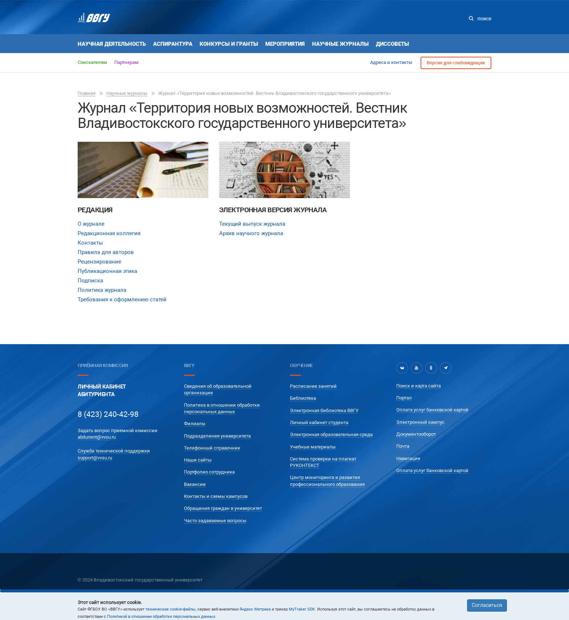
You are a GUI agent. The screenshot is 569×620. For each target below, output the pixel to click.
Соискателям (92, 62)
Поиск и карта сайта (418, 385)
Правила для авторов (106, 252)
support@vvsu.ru (95, 457)
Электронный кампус (420, 422)
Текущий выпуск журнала (252, 224)
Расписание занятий (313, 386)
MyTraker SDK (302, 609)
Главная (86, 93)
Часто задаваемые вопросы (215, 520)
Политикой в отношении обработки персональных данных (161, 616)
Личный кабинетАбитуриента (102, 390)
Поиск (480, 18)
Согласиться (487, 605)
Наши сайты (198, 460)
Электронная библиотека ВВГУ (324, 410)
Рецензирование (99, 261)
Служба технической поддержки (114, 451)
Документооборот (416, 434)
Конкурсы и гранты (229, 44)
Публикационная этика (107, 271)
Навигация (408, 458)
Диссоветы (392, 44)
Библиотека (303, 398)
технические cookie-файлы (171, 609)
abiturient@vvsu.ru (97, 437)
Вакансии (195, 484)
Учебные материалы (313, 447)
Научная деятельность (112, 44)
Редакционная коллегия (109, 233)
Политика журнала (102, 290)
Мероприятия (285, 44)
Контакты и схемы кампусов (215, 496)
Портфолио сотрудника (209, 472)
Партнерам (126, 62)
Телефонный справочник (212, 448)
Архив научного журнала (251, 233)
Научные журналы (340, 44)
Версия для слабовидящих (456, 62)
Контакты (90, 242)
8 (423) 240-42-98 (108, 414)
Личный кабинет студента (319, 422)
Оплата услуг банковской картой (432, 409)
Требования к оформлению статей (122, 299)
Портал (404, 397)
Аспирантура (172, 44)
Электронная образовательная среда (331, 434)
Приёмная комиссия (103, 365)
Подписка (90, 280)
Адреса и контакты (391, 62)
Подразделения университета (217, 436)
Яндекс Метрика (255, 609)
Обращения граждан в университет (223, 508)
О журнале (91, 224)
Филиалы (194, 423)
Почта (402, 446)
